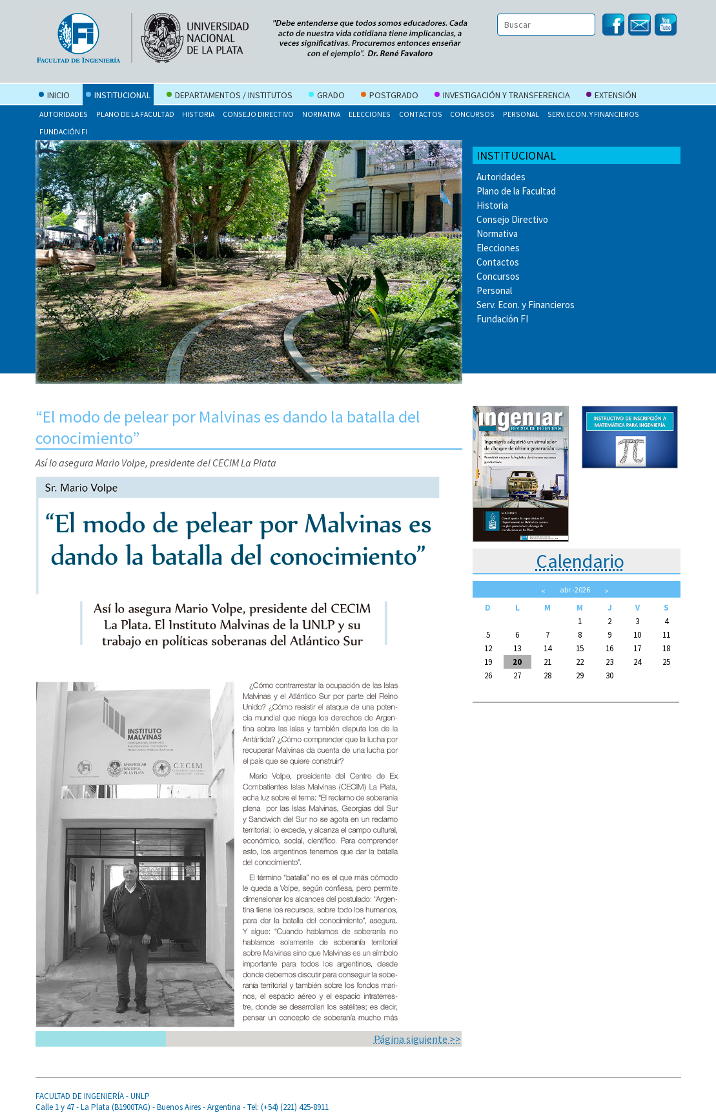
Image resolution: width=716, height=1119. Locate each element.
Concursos (472, 114)
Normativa (321, 114)
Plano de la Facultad (135, 114)
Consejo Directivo (258, 114)
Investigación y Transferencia (502, 96)
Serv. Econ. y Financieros (593, 114)
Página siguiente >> (417, 1038)
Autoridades (63, 114)
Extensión (611, 96)
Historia (198, 114)
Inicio (54, 96)
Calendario (580, 561)
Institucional (118, 96)
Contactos (420, 114)
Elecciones (370, 114)
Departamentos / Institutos (229, 96)
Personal (521, 114)
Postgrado (389, 96)
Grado (327, 96)
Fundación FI (63, 131)
